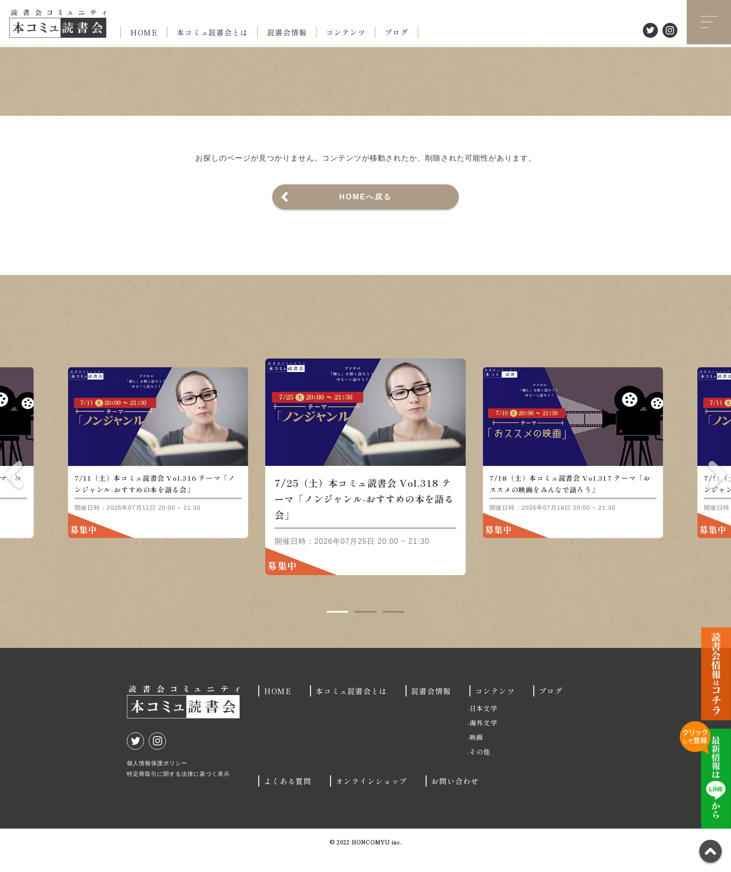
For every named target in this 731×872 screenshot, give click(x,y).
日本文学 (483, 724)
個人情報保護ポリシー (157, 779)
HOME (144, 32)
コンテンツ (346, 32)
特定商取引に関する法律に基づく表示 (178, 790)
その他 (479, 768)
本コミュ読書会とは (212, 32)
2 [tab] (365, 628)
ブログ (396, 32)
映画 (476, 753)
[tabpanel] (365, 483)
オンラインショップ (371, 797)
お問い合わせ (455, 797)
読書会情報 (287, 32)
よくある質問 (287, 797)
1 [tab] (337, 628)
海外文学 (483, 739)
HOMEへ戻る (365, 197)
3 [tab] (393, 628)
